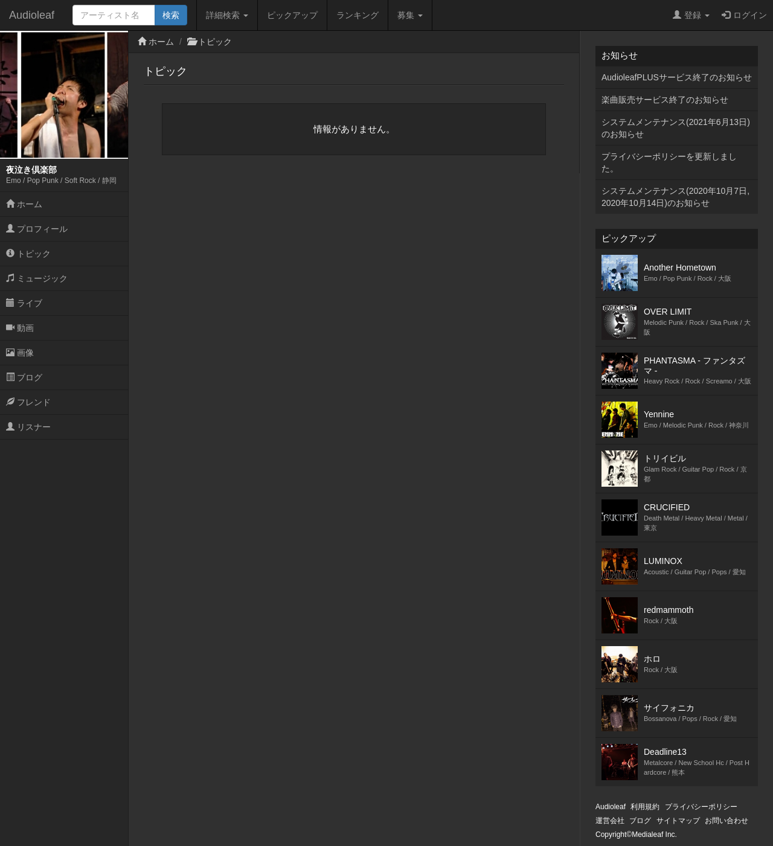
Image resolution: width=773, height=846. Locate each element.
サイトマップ (678, 820)
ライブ (24, 303)
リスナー (28, 427)
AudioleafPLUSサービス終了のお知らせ (676, 77)
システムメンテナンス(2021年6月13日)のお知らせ (675, 128)
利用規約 (644, 807)
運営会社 (609, 820)
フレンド (28, 402)
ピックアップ (292, 15)
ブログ (24, 377)
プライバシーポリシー (701, 807)
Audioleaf (31, 15)
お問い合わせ (726, 820)
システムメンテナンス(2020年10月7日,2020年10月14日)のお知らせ (675, 197)
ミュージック (37, 278)
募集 (410, 15)
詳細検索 (227, 15)
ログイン (744, 15)
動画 (20, 328)
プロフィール (37, 229)
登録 (691, 15)
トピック (28, 253)
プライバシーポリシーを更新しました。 (669, 162)
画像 (20, 352)
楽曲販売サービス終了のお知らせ (664, 99)
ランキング (357, 15)
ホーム (24, 204)
